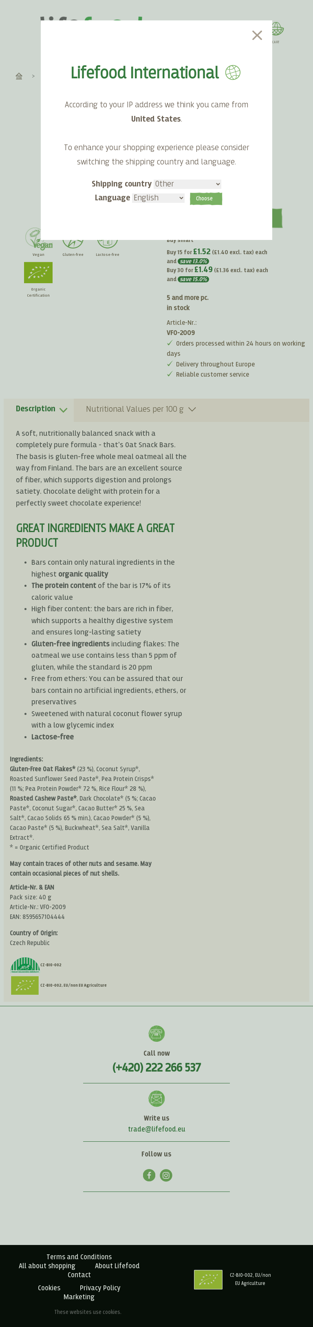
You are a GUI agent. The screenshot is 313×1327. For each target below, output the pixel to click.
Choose (204, 199)
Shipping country (156, 184)
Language (140, 198)
